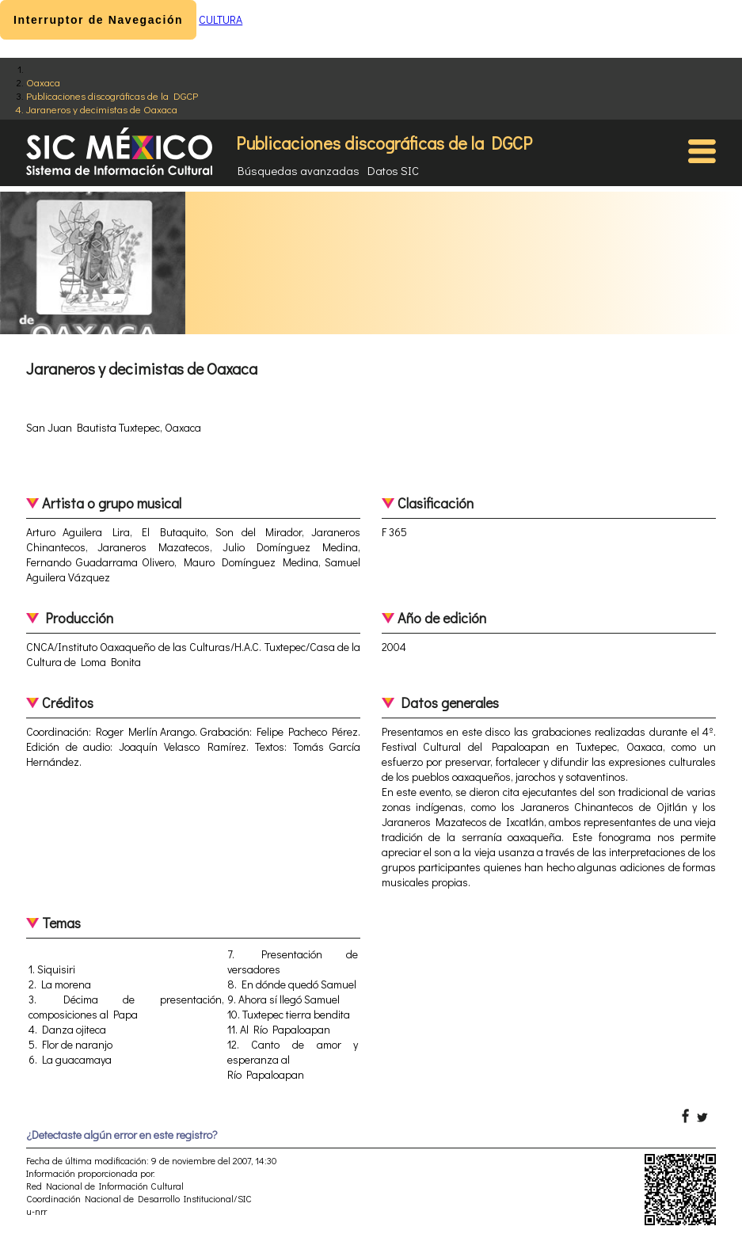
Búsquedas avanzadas (299, 170)
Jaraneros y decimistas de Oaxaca (101, 109)
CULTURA (220, 19)
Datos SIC (393, 170)
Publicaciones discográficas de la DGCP (112, 95)
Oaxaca (43, 82)
